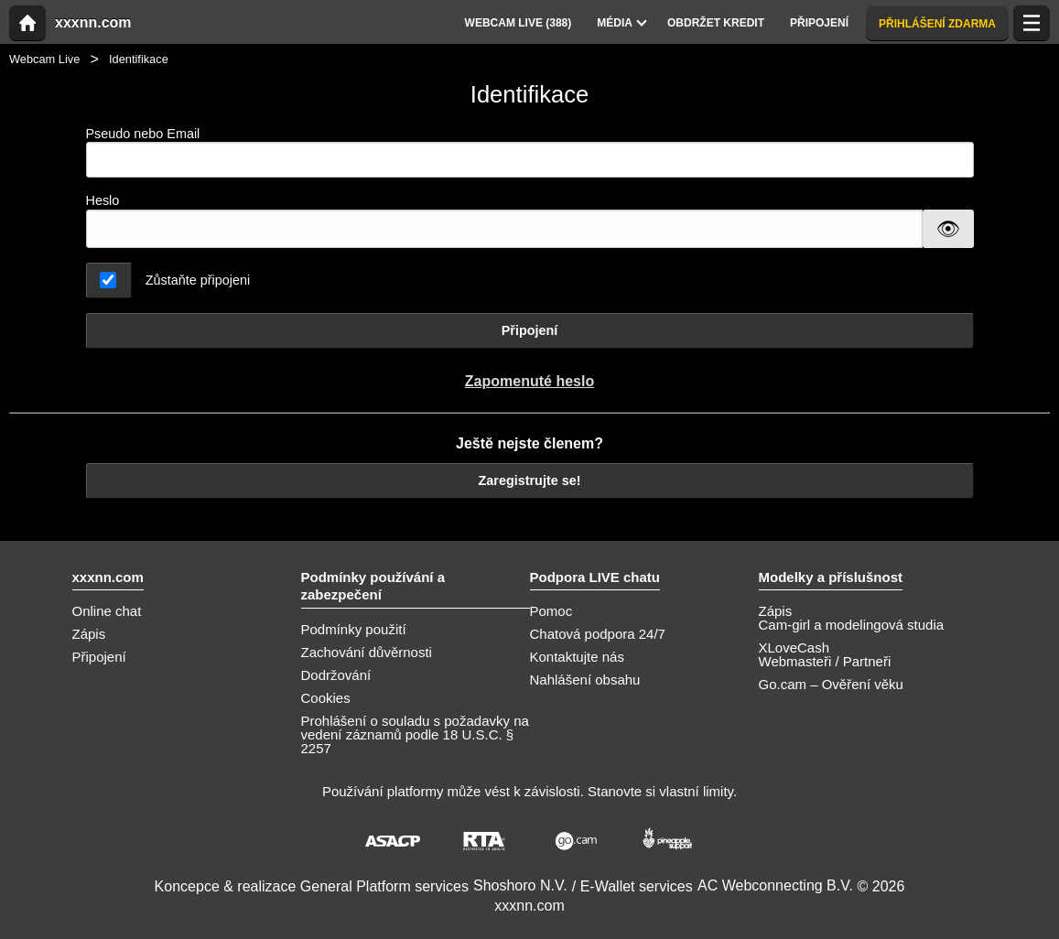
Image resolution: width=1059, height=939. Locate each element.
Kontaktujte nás (577, 656)
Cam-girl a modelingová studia (852, 624)
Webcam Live (44, 59)
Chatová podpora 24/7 (597, 634)
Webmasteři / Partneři (825, 661)
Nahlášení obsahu (585, 679)
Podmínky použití (353, 629)
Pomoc (551, 611)
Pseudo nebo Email (530, 152)
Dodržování (336, 675)
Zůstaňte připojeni (198, 280)
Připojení (530, 330)
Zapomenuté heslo (529, 381)
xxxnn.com (93, 23)
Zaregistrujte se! (530, 480)
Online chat (107, 611)
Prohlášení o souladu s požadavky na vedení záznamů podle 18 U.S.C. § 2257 (415, 734)
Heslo (103, 200)
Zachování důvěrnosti (366, 652)
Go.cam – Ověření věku (831, 684)
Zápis (89, 634)
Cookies (326, 698)
